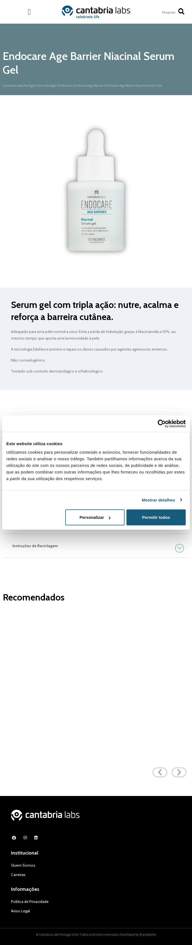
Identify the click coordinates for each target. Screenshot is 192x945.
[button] (96, 545)
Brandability (148, 934)
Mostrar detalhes (158, 499)
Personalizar (95, 517)
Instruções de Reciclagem (35, 545)
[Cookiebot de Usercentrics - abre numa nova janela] (162, 423)
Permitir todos (156, 517)
